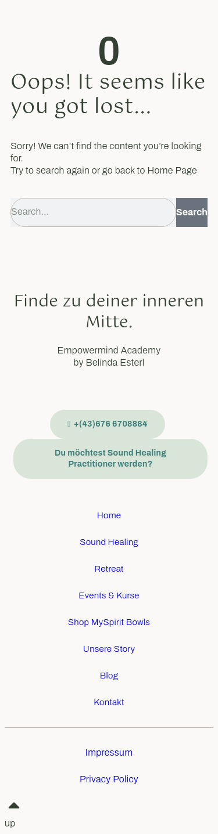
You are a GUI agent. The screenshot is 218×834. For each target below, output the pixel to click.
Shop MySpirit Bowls (109, 622)
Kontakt (109, 702)
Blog (109, 675)
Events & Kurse (108, 595)
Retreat (109, 568)
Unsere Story (109, 649)
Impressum (109, 752)
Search (192, 212)
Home (109, 515)
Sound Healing (109, 542)
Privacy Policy (109, 779)
